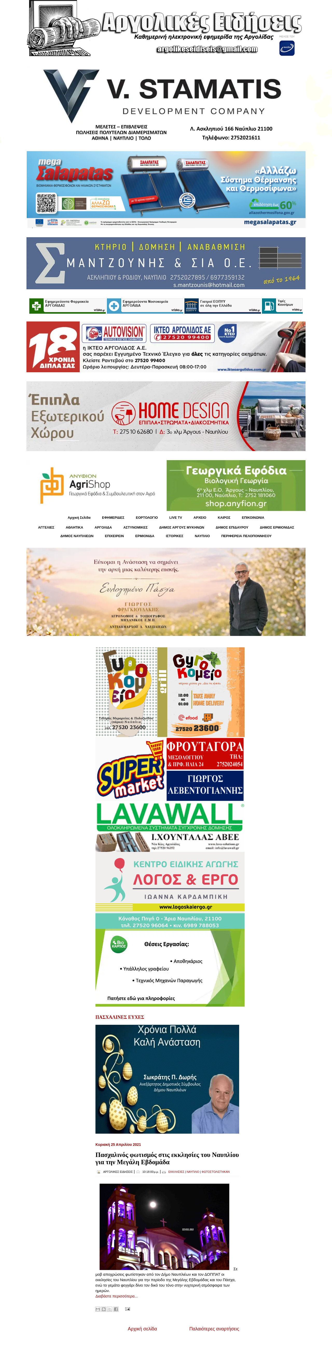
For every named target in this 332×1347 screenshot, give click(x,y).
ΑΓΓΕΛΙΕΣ (46, 527)
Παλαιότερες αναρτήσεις (214, 1328)
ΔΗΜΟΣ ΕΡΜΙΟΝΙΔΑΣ (277, 527)
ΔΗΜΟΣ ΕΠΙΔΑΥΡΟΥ (232, 527)
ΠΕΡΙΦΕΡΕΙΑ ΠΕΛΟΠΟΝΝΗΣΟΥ (246, 536)
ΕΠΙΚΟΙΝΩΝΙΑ (253, 518)
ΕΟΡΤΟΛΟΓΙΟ (147, 518)
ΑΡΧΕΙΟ (199, 518)
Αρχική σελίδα (142, 1328)
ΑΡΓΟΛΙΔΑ (103, 527)
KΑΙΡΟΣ (224, 518)
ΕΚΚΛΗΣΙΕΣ (176, 1171)
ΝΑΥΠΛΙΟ (202, 536)
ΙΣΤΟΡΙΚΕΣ (174, 536)
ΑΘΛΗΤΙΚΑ (74, 527)
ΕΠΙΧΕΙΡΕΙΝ (114, 536)
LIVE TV (175, 518)
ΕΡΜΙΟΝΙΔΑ (145, 536)
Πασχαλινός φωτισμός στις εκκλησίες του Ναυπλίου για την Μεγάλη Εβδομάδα (167, 1158)
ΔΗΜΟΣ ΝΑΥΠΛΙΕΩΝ (77, 536)
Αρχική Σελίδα (79, 518)
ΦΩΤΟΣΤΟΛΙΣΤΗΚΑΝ (216, 1171)
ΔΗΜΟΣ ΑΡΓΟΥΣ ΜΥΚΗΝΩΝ (181, 527)
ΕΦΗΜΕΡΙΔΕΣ (113, 518)
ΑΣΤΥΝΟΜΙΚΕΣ (135, 527)
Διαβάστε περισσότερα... (116, 1296)
